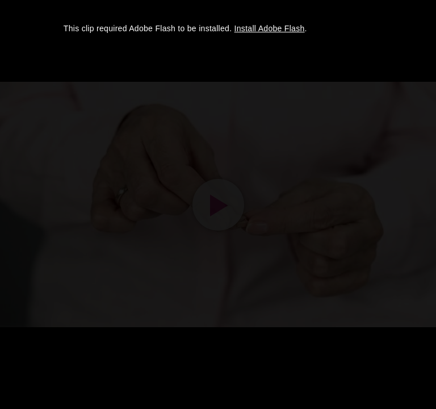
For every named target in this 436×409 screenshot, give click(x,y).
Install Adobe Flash (269, 28)
